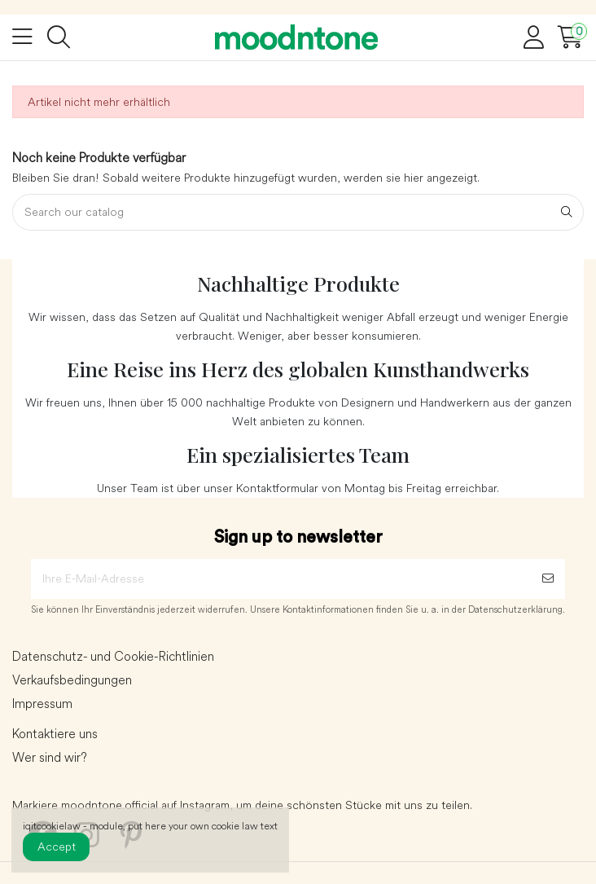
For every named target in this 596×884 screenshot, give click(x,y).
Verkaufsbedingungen (72, 680)
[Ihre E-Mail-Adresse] (281, 579)
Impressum (42, 704)
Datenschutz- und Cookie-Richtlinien (113, 656)
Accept (56, 846)
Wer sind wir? (49, 757)
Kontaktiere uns (55, 734)
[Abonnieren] (548, 579)
